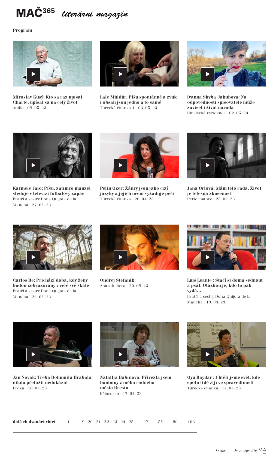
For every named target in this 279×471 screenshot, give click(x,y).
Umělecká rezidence (207, 113)
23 (114, 422)
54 (160, 422)
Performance (200, 199)
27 (145, 422)
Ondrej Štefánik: (118, 280)
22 (106, 422)
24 (122, 422)
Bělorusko (110, 394)
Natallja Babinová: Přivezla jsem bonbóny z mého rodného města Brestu (135, 382)
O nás (221, 450)
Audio (19, 108)
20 (90, 422)
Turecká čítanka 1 (118, 108)
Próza (19, 388)
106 (191, 422)
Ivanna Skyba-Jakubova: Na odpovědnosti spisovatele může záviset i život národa (221, 102)
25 (131, 422)
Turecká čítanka (116, 199)
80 (175, 422)
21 (98, 422)
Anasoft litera (113, 286)
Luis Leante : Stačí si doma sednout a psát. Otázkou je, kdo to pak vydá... (225, 285)
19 (82, 422)
